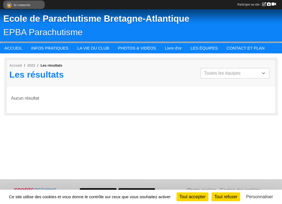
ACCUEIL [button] (13, 48)
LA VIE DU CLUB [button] (93, 48)
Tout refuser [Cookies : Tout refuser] (225, 196)
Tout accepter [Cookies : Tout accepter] (192, 196)
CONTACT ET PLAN (246, 48)
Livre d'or (173, 48)
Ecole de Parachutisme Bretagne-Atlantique (96, 19)
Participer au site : (256, 4)
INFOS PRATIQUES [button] (50, 48)
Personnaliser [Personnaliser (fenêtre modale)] (259, 196)
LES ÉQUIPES (204, 48)
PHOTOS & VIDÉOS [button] (137, 48)
